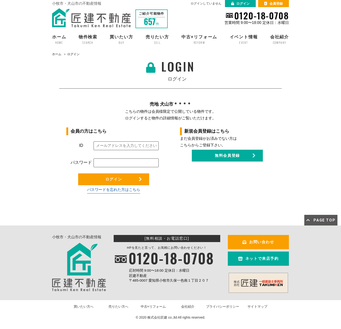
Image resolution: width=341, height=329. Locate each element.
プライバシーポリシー (222, 306)
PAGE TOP (320, 220)
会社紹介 (187, 306)
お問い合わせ (258, 242)
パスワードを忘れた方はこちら (113, 190)
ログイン (240, 3)
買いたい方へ (84, 306)
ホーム (56, 54)
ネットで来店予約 (258, 259)
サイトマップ (257, 306)
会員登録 (273, 3)
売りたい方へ (118, 306)
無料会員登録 (227, 155)
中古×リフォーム (153, 306)
